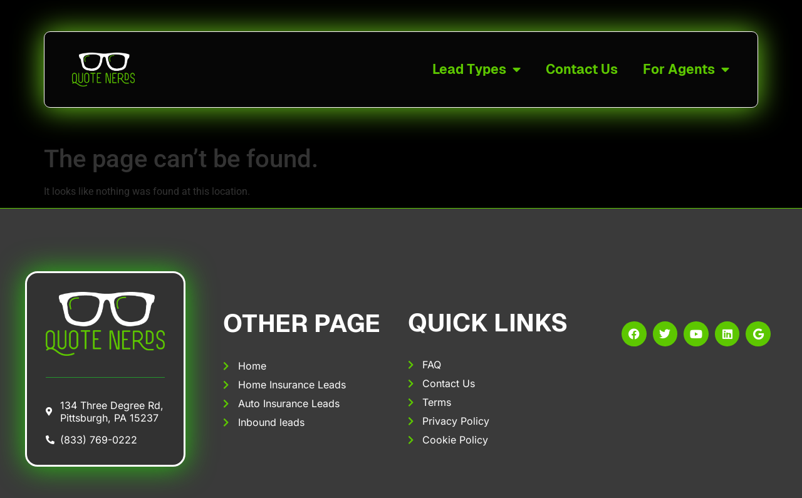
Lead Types (476, 70)
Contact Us (582, 69)
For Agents (686, 70)
